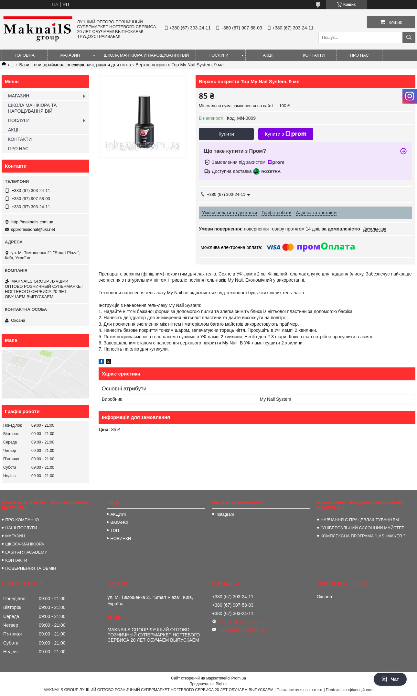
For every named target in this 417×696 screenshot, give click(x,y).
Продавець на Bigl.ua (208, 684)
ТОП (114, 530)
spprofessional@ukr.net (33, 229)
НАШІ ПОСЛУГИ (21, 527)
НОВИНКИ (120, 538)
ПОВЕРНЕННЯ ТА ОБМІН (30, 568)
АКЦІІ (268, 55)
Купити (226, 134)
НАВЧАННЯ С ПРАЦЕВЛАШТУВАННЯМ (360, 519)
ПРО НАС (359, 55)
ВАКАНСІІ (119, 522)
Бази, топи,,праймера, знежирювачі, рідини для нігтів (75, 64)
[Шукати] (408, 37)
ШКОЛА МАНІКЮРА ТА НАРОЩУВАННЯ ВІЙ (32, 108)
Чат (390, 679)
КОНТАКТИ (314, 55)
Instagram (225, 514)
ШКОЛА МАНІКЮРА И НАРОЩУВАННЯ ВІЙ (146, 55)
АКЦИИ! (118, 514)
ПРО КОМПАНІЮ (22, 519)
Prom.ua (238, 678)
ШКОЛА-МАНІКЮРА (24, 544)
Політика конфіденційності (350, 690)
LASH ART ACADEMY (26, 552)
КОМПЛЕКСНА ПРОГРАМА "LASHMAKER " (363, 535)
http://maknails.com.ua (32, 221)
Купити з (285, 134)
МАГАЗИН (70, 55)
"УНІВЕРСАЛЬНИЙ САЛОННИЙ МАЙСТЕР (362, 527)
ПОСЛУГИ (218, 55)
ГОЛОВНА (25, 55)
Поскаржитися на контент (300, 690)
